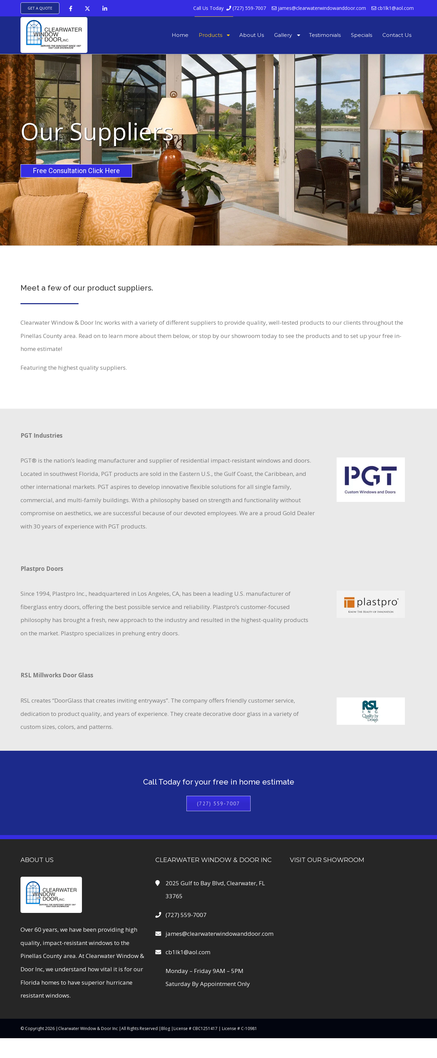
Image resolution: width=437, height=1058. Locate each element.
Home (180, 35)
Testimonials (325, 35)
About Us (251, 35)
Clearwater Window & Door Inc (88, 1028)
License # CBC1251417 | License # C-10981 (215, 1028)
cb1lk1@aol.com (392, 8)
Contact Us (396, 35)
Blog (165, 1028)
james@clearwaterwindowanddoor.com (319, 8)
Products (210, 35)
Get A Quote (40, 8)
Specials (361, 35)
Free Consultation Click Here (76, 171)
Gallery (283, 35)
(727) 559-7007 (230, 8)
